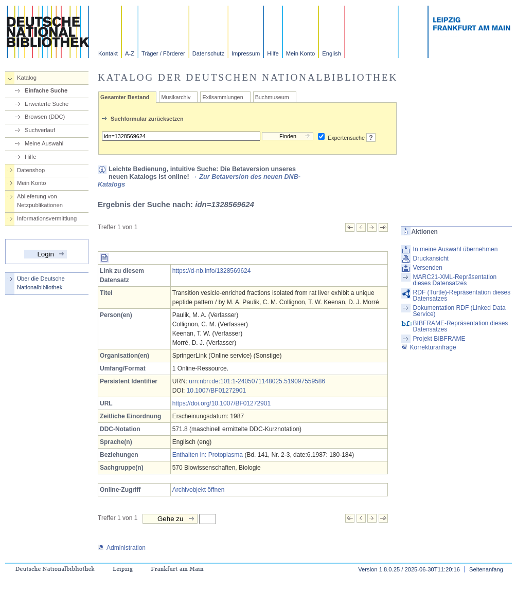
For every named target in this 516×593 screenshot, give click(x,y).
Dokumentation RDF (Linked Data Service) (459, 311)
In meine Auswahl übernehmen (455, 249)
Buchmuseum (272, 97)
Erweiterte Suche (46, 104)
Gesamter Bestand (124, 97)
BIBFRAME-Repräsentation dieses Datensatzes (460, 326)
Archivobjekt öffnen (198, 489)
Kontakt (108, 53)
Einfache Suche (46, 90)
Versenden (427, 267)
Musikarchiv (175, 97)
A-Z (129, 53)
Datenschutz (208, 53)
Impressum (246, 53)
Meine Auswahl (44, 143)
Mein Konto (300, 53)
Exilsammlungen (222, 97)
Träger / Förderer (163, 53)
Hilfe (272, 53)
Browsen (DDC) (45, 117)
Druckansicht (431, 258)
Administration (122, 547)
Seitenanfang (486, 569)
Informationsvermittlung (47, 218)
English (331, 53)
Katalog (27, 78)
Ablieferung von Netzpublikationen (40, 200)
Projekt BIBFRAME (439, 338)
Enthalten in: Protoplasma (207, 454)
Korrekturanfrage (428, 347)
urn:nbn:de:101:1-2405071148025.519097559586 (257, 381)
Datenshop (31, 170)
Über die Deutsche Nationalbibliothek (41, 282)
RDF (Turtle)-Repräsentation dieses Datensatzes (462, 295)
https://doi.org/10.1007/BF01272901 (221, 403)
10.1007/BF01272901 (216, 390)
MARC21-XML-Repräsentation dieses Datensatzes (455, 280)
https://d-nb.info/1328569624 (211, 270)
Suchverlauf (40, 130)
